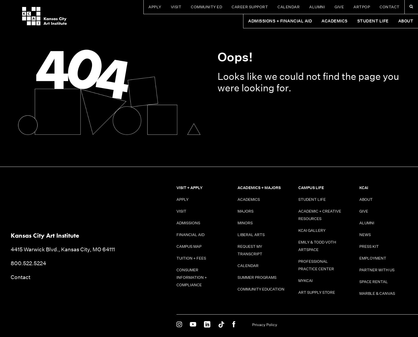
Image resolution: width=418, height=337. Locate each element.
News (365, 234)
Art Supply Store (316, 292)
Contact (390, 7)
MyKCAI (305, 280)
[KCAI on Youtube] (193, 324)
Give (339, 7)
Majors (246, 211)
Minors (245, 223)
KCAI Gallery (311, 230)
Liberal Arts (251, 234)
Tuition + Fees (191, 258)
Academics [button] (334, 20)
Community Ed (206, 7)
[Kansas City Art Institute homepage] (33, 19)
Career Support (250, 7)
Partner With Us (377, 270)
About (366, 199)
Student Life (312, 199)
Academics (249, 199)
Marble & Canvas (377, 293)
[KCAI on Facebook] (233, 324)
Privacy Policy (264, 324)
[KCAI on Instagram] (179, 324)
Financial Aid (190, 234)
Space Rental (373, 281)
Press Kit (369, 246)
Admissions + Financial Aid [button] (280, 20)
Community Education (261, 289)
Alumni (317, 7)
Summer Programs (257, 277)
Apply (154, 7)
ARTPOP (361, 7)
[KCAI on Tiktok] (221, 324)
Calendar (289, 7)
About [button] (405, 20)
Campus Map (189, 246)
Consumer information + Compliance (191, 277)
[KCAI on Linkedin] (207, 324)
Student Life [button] (373, 20)
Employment (372, 258)
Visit (176, 7)
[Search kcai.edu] (411, 7)
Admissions (188, 223)
